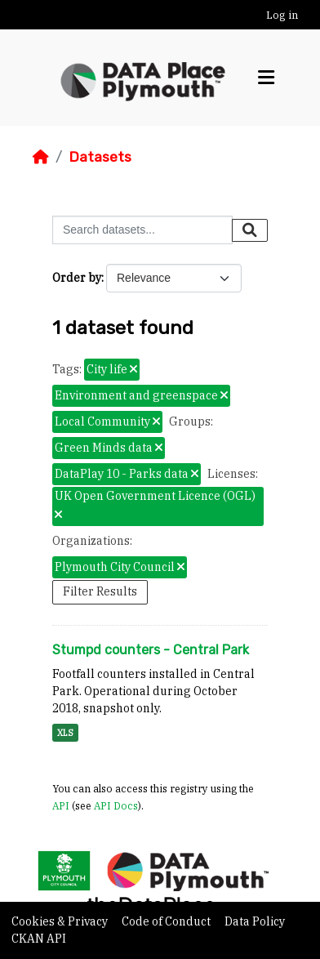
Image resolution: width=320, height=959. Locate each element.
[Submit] (250, 230)
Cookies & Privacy (60, 921)
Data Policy (254, 921)
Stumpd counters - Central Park (150, 650)
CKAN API (38, 938)
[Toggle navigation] (266, 77)
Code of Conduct (167, 921)
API (60, 805)
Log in (282, 15)
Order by (76, 277)
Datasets (100, 157)
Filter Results (100, 591)
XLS (65, 732)
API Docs (116, 805)
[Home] (41, 157)
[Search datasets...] (142, 230)
